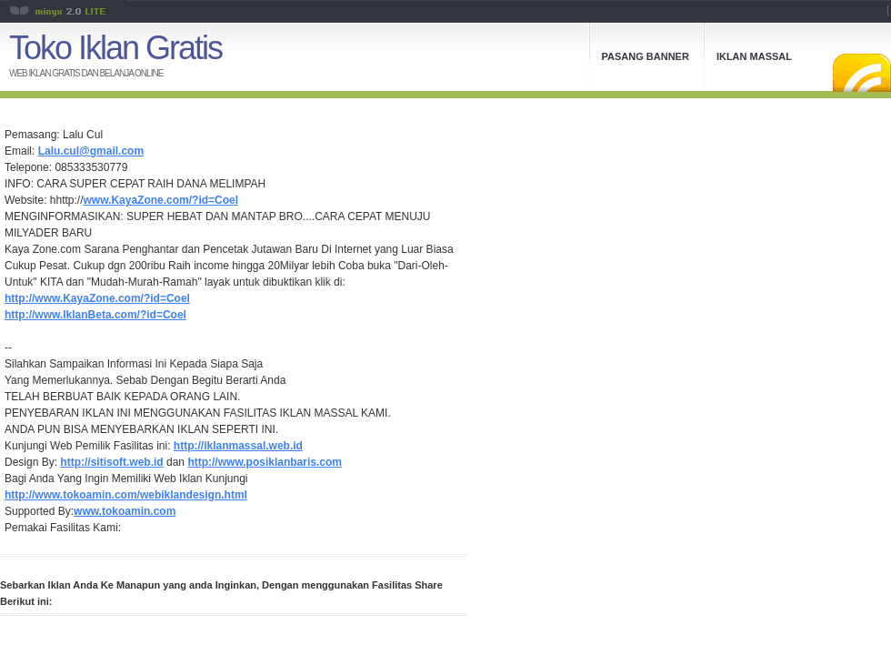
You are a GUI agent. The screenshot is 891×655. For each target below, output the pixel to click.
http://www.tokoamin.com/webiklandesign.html (126, 495)
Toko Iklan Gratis (115, 47)
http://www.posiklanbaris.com (264, 462)
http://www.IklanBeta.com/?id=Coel (95, 314)
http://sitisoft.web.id (111, 462)
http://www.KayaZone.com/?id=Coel (97, 298)
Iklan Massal (754, 56)
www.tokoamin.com (124, 511)
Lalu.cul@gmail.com (91, 151)
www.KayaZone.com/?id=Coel (161, 200)
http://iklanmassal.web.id (238, 445)
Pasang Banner (645, 56)
